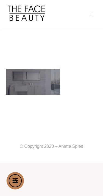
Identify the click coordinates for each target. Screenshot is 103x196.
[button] (92, 14)
